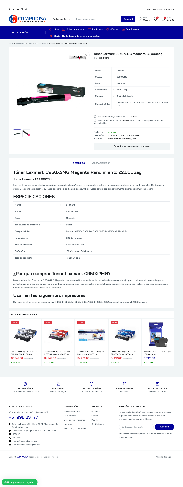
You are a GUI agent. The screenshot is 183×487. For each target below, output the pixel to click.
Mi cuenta (96, 411)
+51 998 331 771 (24, 417)
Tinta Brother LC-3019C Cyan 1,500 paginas (158, 353)
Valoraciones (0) (101, 163)
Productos (95, 29)
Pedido (94, 420)
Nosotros (68, 424)
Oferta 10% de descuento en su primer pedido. (74, 36)
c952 (135, 138)
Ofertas (112, 29)
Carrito (94, 415)
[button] (86, 55)
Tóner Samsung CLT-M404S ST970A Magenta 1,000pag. (57, 353)
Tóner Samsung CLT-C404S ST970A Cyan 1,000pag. (124, 353)
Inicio (54, 29)
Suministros (21, 43)
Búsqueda (128, 20)
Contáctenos (130, 29)
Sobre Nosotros (72, 29)
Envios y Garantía (72, 411)
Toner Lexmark (40, 43)
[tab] (79, 164)
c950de (117, 138)
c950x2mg (127, 138)
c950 (110, 138)
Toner (30, 43)
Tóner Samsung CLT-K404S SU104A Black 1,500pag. (24, 353)
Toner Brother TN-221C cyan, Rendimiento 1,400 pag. (90, 353)
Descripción (79, 163)
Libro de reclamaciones (74, 420)
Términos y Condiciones (75, 428)
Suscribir (164, 427)
